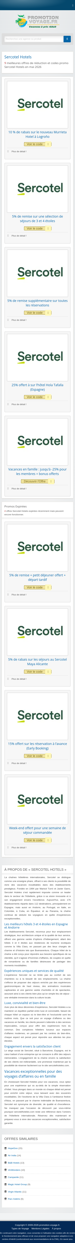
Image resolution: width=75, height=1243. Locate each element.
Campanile (13, 1177)
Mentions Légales (40, 1228)
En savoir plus (66, 1239)
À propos (56, 1228)
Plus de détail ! (17, 151)
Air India (12, 1155)
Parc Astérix (14, 1199)
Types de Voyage (20, 1228)
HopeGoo (13, 1148)
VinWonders (14, 1170)
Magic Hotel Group (17, 1184)
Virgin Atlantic (15, 1191)
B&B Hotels (14, 1163)
